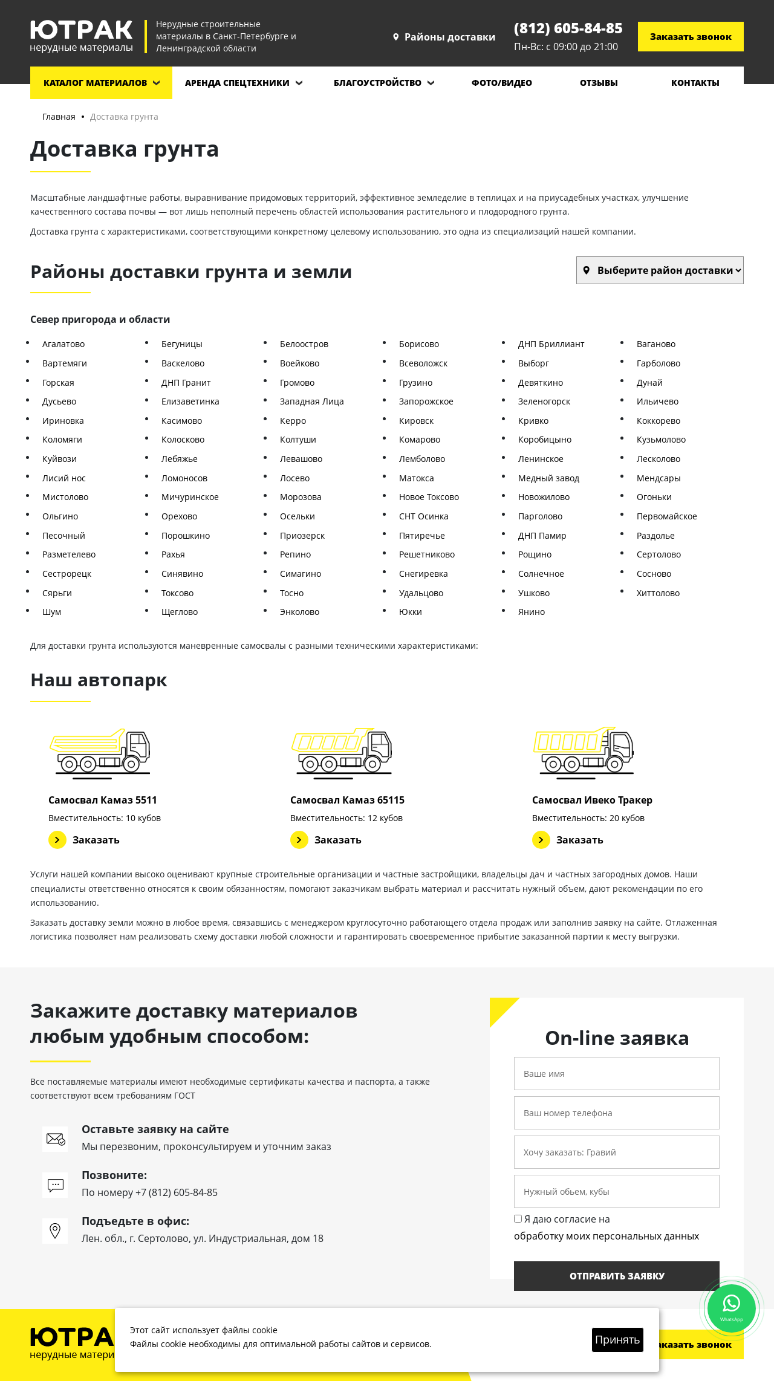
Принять (617, 1339)
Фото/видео (502, 82)
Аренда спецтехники (237, 82)
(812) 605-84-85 (568, 28)
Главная (59, 116)
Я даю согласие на (606, 1228)
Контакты (695, 82)
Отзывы (599, 82)
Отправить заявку (617, 1276)
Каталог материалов (95, 82)
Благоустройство (377, 82)
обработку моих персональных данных (606, 1236)
